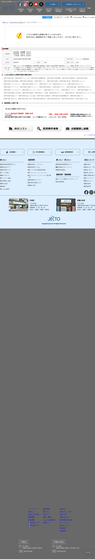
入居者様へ (11, 152)
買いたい (30, 10)
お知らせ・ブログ (80, 488)
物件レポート (5, 175)
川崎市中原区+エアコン (59, 87)
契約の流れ (4, 183)
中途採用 (75, 528)
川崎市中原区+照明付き (45, 87)
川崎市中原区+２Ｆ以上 (81, 98)
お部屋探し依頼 (6, 181)
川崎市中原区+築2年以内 (39, 98)
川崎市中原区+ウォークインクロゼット (32, 90)
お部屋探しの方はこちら (73, 4)
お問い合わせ (78, 500)
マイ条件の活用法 (76, 17)
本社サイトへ (78, 517)
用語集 (3, 186)
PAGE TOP (88, 552)
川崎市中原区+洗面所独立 (68, 78)
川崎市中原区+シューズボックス (12, 90)
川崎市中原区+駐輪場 (27, 93)
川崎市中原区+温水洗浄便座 (11, 81)
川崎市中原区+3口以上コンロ (75, 84)
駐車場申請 (67, 152)
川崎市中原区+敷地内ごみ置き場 (12, 93)
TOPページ (5, 22)
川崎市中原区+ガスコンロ (59, 84)
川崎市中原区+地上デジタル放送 (26, 96)
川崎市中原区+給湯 (9, 78)
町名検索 (18, 505)
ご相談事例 (60, 182)
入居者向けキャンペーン (64, 167)
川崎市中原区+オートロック (68, 90)
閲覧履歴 (18, 500)
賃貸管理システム (34, 167)
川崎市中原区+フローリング (11, 87)
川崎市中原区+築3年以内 (53, 98)
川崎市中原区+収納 (71, 87)
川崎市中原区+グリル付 (45, 84)
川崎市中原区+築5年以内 (67, 98)
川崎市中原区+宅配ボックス (84, 90)
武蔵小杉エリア (22, 509)
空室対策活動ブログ (35, 182)
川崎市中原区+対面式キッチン (30, 84)
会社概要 (82, 10)
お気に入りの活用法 (89, 17)
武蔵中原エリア (22, 513)
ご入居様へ (52, 4)
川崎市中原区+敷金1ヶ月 (76, 96)
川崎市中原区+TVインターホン (52, 90)
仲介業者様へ (39, 152)
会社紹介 (75, 483)
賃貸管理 (49, 10)
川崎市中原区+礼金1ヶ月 (10, 98)
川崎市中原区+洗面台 (82, 78)
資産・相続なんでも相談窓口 (50, 501)
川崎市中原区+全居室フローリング (28, 87)
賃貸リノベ (58, 10)
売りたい (39, 10)
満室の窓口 (32, 185)
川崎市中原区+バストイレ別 (22, 78)
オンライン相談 (6, 178)
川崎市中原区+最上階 (64, 81)
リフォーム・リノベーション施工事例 (40, 176)
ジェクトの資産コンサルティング (67, 179)
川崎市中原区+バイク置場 (41, 93)
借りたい (21, 10)
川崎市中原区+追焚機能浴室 (38, 78)
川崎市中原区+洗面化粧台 (26, 81)
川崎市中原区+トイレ (40, 81)
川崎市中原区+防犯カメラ (10, 96)
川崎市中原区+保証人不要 (24, 98)
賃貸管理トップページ (36, 164)
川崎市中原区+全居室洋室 (43, 96)
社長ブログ (76, 494)
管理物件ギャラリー (35, 180)
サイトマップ (78, 511)
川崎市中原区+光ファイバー (56, 93)
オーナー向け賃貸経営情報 (37, 170)
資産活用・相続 (71, 10)
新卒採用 (75, 522)
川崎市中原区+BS (69, 93)
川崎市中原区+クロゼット (84, 87)
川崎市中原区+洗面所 (52, 81)
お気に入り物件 (22, 494)
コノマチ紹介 (5, 172)
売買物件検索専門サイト (64, 164)
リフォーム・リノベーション (38, 172)
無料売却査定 (61, 170)
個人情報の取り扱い (82, 505)
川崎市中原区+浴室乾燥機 (53, 78)
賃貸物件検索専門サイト (8, 164)
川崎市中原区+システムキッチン (12, 84)
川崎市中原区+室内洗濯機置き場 (60, 96)
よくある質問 (5, 189)
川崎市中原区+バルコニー (78, 81)
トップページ (21, 483)
